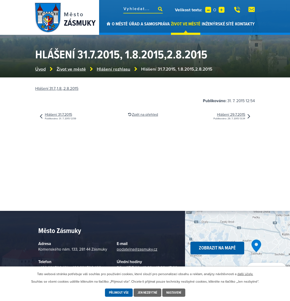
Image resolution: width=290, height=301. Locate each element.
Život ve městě (185, 23)
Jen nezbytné (147, 292)
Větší (221, 10)
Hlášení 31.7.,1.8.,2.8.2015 (56, 88)
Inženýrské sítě (218, 23)
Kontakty (245, 23)
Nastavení (173, 292)
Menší (208, 10)
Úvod (108, 27)
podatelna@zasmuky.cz (137, 249)
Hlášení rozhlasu (113, 69)
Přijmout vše (119, 292)
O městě (120, 23)
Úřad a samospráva (149, 23)
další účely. (245, 274)
